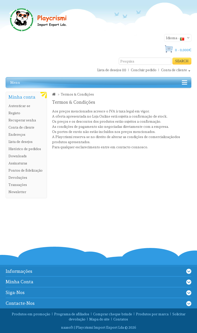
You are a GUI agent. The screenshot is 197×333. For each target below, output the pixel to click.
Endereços (16, 134)
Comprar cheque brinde (112, 314)
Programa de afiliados (71, 314)
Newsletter (17, 192)
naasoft (67, 327)
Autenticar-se (19, 106)
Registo (14, 113)
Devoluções (17, 177)
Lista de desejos (20, 142)
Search (182, 61)
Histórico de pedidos (24, 149)
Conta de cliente (21, 127)
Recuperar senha (22, 120)
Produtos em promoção (31, 314)
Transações (17, 185)
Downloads (17, 156)
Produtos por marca (152, 314)
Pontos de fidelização (25, 170)
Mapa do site (99, 319)
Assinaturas (17, 163)
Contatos (120, 319)
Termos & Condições (77, 94)
